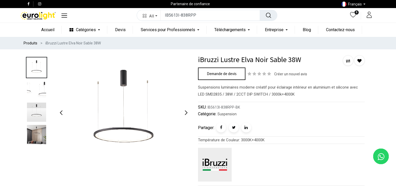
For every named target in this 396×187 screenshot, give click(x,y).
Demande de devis (222, 73)
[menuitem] (47, 29)
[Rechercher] (268, 15)
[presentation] (61, 112)
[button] (149, 15)
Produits (30, 43)
